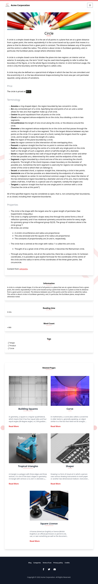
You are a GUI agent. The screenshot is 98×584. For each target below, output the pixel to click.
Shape (12, 343)
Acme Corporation (17, 5)
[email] (54, 569)
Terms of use (47, 563)
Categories (37, 563)
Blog (30, 563)
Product (13, 345)
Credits (67, 563)
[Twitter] (49, 569)
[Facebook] (43, 569)
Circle (12, 348)
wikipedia (23, 269)
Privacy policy (58, 563)
